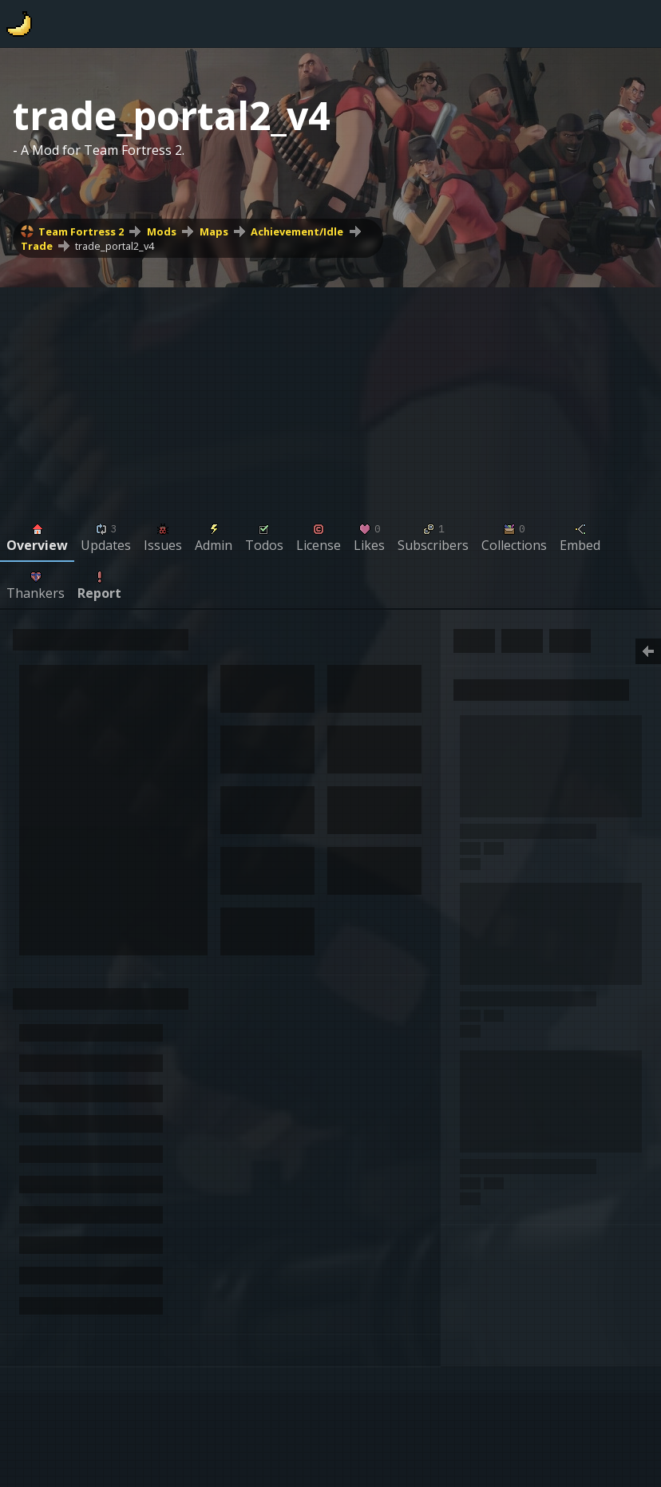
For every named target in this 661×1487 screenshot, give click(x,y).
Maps (214, 231)
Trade (37, 246)
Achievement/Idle (297, 231)
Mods (161, 231)
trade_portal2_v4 (114, 246)
